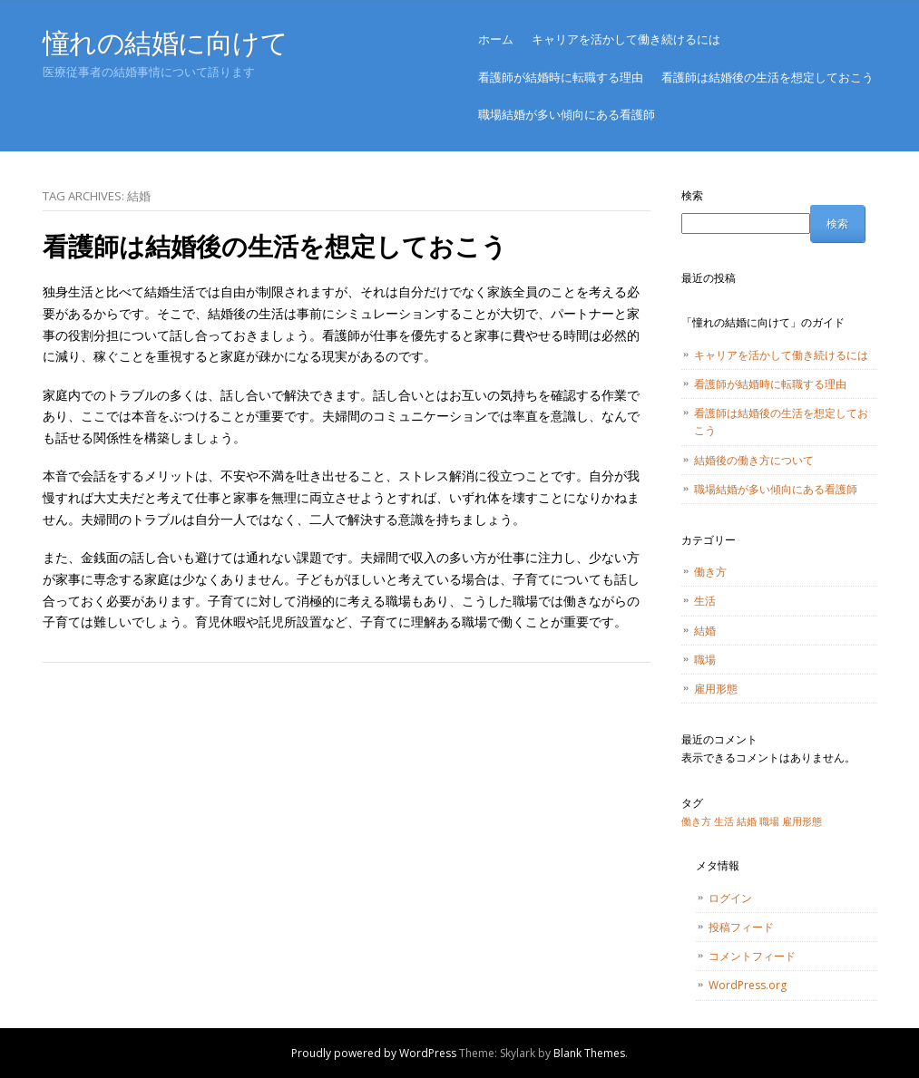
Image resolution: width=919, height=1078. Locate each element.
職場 (705, 659)
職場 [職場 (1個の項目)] (769, 821)
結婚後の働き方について (754, 460)
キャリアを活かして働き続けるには (626, 39)
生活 (705, 600)
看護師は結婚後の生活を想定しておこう (767, 77)
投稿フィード (741, 927)
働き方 (710, 571)
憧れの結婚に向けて (165, 42)
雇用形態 (716, 688)
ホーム (495, 39)
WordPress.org (748, 985)
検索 (692, 195)
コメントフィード (752, 956)
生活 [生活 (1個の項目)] (724, 821)
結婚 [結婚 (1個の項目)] (747, 821)
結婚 (705, 630)
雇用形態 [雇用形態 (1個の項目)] (802, 821)
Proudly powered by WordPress (373, 1053)
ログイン (730, 898)
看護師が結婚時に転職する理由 (560, 77)
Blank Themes (589, 1053)
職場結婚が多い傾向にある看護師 (566, 114)
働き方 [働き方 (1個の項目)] (696, 821)
